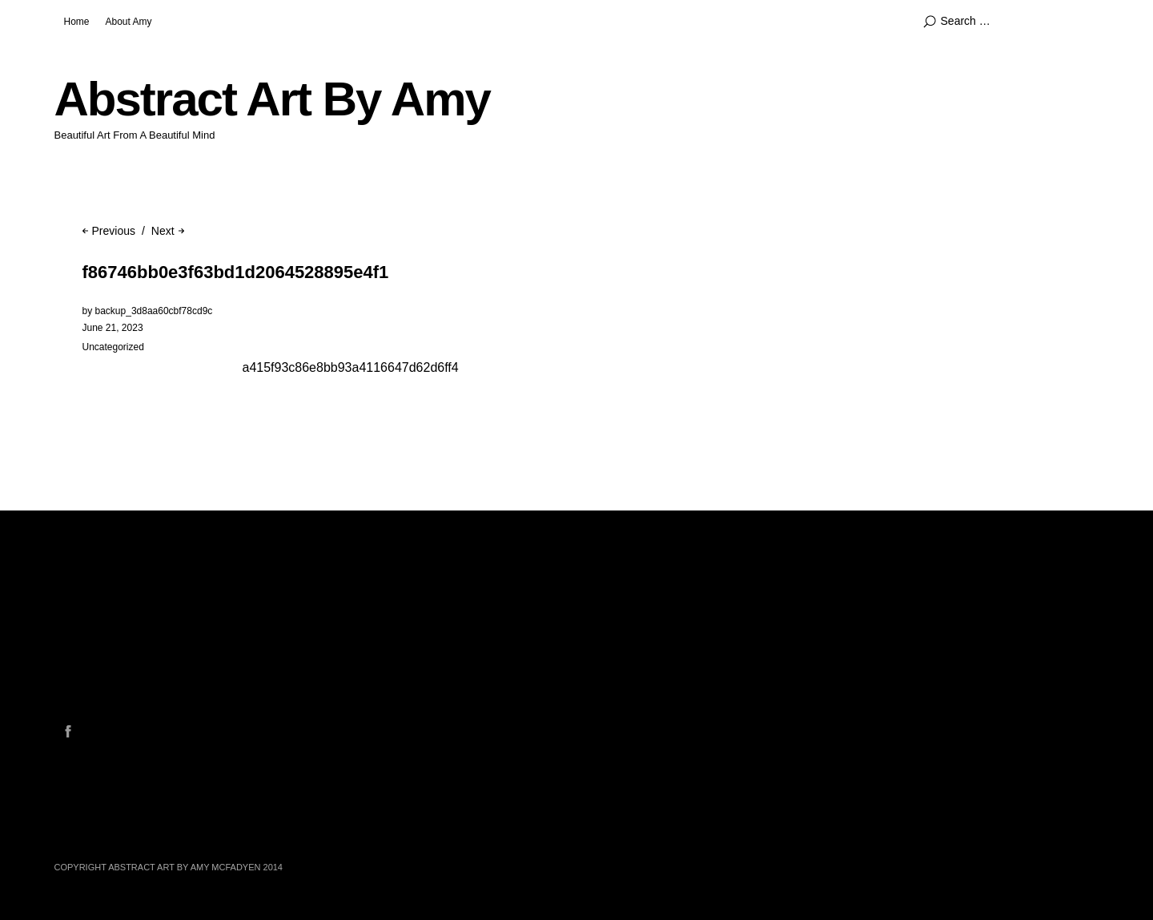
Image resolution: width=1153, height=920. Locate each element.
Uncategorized (113, 347)
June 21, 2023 (112, 327)
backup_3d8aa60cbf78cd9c (154, 311)
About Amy (129, 21)
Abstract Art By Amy (272, 99)
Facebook (68, 731)
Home (77, 21)
